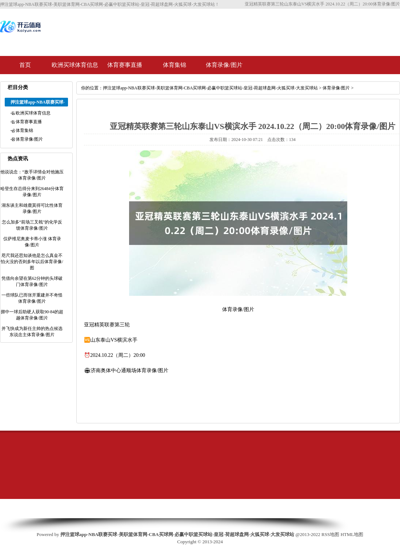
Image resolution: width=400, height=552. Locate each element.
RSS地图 (330, 534)
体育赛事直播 (124, 65)
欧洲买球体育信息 (75, 65)
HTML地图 (351, 534)
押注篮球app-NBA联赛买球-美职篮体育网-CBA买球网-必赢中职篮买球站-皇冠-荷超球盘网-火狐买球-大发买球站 (210, 87)
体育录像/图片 (224, 65)
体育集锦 (174, 65)
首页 (25, 65)
